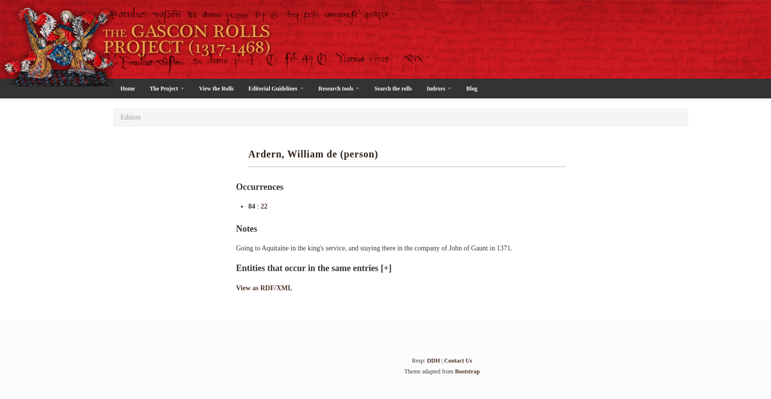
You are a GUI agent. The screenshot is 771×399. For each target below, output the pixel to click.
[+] (386, 268)
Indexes (439, 89)
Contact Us (458, 360)
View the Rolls (216, 89)
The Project (166, 89)
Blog (471, 89)
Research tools (339, 89)
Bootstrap (467, 371)
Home (127, 89)
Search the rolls (393, 89)
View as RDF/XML (264, 288)
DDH (433, 360)
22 (264, 206)
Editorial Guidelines (275, 89)
